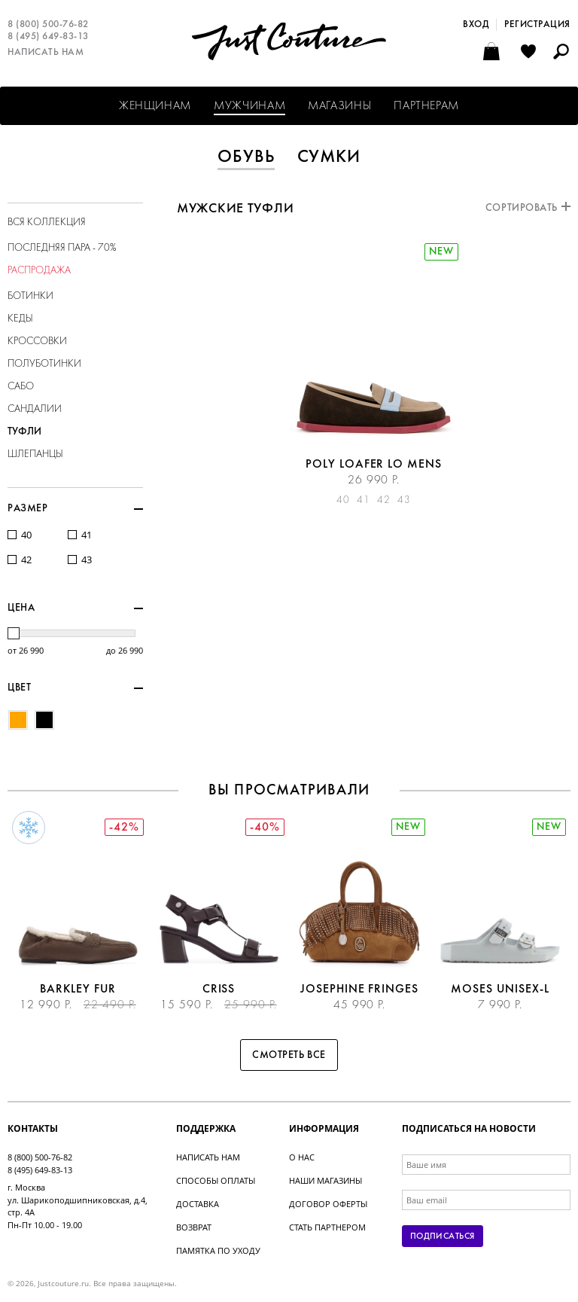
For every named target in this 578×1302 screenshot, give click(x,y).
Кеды (20, 319)
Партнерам (426, 106)
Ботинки (30, 296)
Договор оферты (328, 1203)
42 (26, 560)
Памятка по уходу (218, 1250)
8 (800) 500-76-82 (48, 24)
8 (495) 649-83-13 (48, 36)
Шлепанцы (35, 454)
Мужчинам (249, 106)
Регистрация (537, 24)
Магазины (339, 106)
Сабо (21, 387)
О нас (302, 1157)
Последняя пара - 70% (62, 248)
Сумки (329, 157)
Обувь (246, 157)
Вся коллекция (47, 222)
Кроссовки (37, 341)
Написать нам (46, 52)
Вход (475, 24)
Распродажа (39, 271)
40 (26, 535)
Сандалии (35, 409)
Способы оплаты (215, 1180)
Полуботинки (44, 364)
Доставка (197, 1203)
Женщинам (155, 106)
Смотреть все (289, 1055)
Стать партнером (327, 1227)
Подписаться (442, 1236)
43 (86, 560)
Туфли (24, 432)
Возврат (193, 1227)
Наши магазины (325, 1180)
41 (86, 535)
